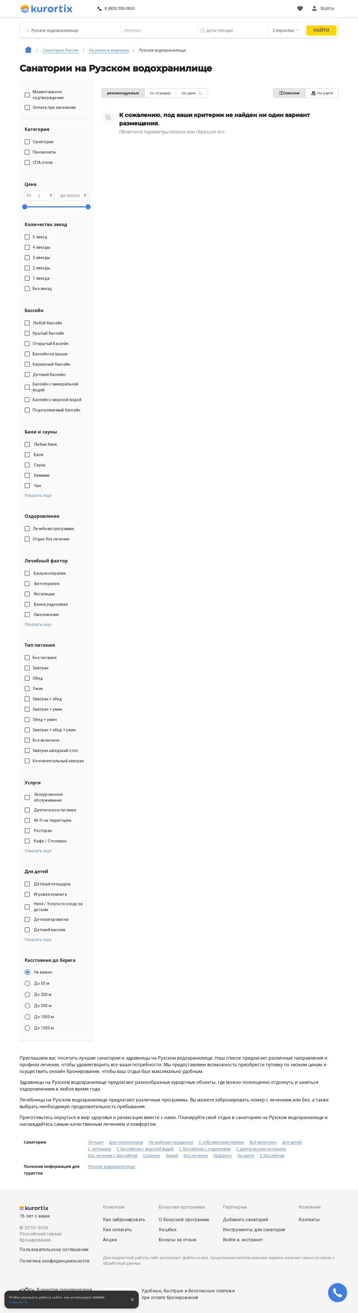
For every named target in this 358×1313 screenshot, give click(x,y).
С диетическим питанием (261, 1149)
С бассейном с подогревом (205, 1149)
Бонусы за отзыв (178, 1239)
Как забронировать (124, 1219)
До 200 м (42, 994)
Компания (310, 1207)
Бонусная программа (182, 1207)
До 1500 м (44, 1028)
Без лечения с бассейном (112, 1155)
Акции (110, 1239)
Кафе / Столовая (51, 841)
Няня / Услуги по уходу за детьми (58, 907)
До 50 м (41, 983)
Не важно (43, 972)
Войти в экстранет (243, 1239)
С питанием (99, 1149)
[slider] (24, 207)
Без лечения (195, 1155)
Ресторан (44, 830)
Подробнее (19, 1302)
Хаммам (42, 475)
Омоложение (47, 614)
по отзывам (161, 93)
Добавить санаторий (245, 1219)
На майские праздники (171, 1142)
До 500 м (42, 1005)
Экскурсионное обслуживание (49, 797)
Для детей (292, 1142)
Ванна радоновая (51, 604)
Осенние (151, 1155)
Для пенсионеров (126, 1142)
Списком (288, 93)
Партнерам (235, 1207)
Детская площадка (53, 884)
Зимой (172, 1155)
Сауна (40, 465)
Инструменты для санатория (254, 1229)
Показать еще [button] (38, 495)
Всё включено (263, 1142)
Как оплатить (117, 1229)
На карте (321, 93)
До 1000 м (44, 1017)
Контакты (309, 1219)
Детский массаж (50, 930)
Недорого (222, 1155)
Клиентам (113, 1207)
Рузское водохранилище (111, 1166)
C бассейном (272, 1155)
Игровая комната (51, 894)
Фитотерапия (47, 583)
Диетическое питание (56, 810)
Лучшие (95, 1142)
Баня (39, 454)
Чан (38, 485)
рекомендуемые (123, 93)
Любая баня (46, 444)
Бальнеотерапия (51, 573)
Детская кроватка (52, 919)
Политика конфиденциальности (55, 1261)
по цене (193, 93)
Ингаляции (45, 594)
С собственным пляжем (221, 1142)
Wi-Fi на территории (53, 820)
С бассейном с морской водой (145, 1149)
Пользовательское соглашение (54, 1249)
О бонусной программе (184, 1219)
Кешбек (167, 1229)
